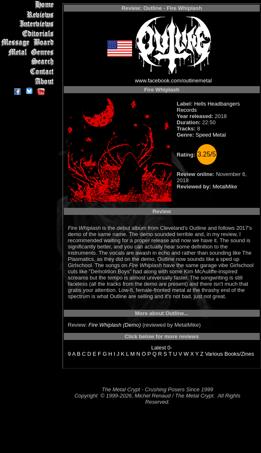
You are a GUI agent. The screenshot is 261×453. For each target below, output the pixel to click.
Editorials (29, 33)
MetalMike (225, 186)
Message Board (29, 43)
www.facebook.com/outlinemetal (173, 80)
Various (214, 354)
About (29, 81)
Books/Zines (239, 354)
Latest (158, 348)
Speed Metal (211, 135)
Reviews (29, 14)
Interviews (29, 24)
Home (29, 5)
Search (29, 62)
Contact (29, 71)
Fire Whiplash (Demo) (115, 325)
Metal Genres (29, 52)
